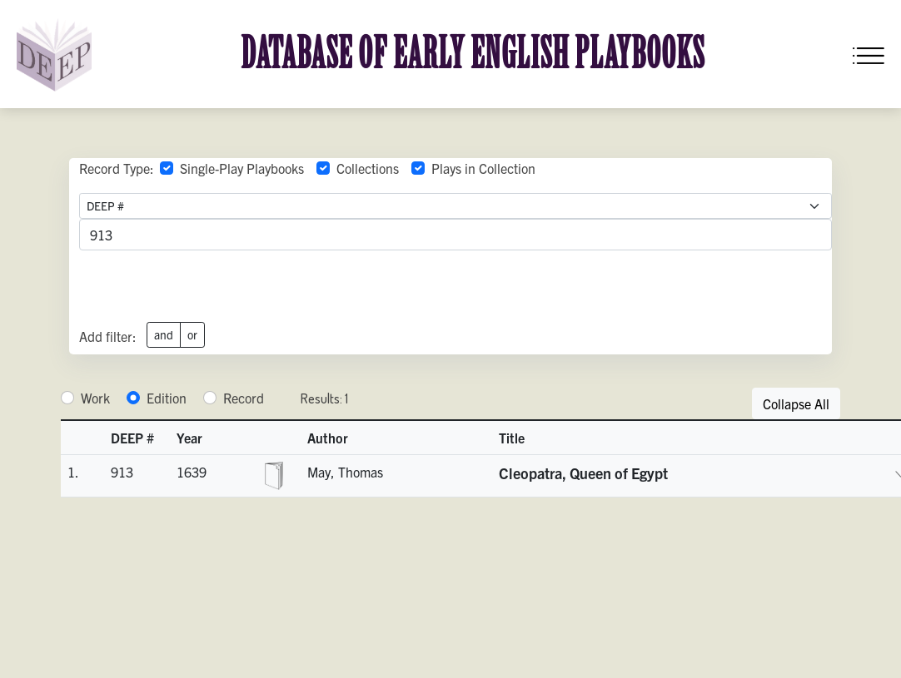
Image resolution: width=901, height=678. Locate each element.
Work (95, 397)
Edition (167, 397)
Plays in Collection (483, 168)
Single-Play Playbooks (242, 168)
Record (243, 397)
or (192, 334)
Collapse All (796, 403)
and (163, 334)
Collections (367, 168)
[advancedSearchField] (455, 234)
